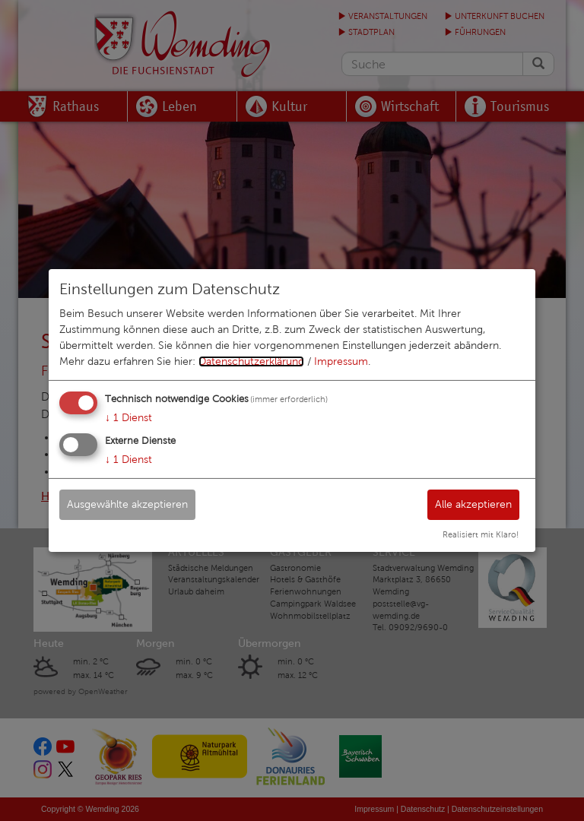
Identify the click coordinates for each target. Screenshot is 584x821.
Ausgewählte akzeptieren (127, 503)
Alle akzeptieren (473, 503)
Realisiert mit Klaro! (481, 534)
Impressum (341, 361)
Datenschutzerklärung (251, 361)
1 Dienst (128, 417)
